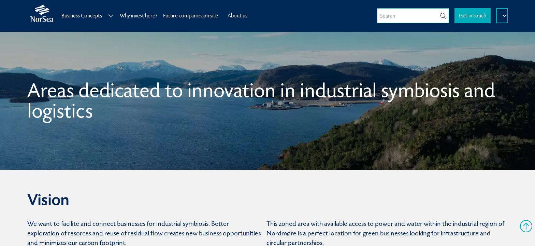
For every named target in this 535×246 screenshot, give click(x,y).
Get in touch (472, 15)
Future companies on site (190, 15)
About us (237, 15)
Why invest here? (139, 15)
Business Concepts (87, 15)
